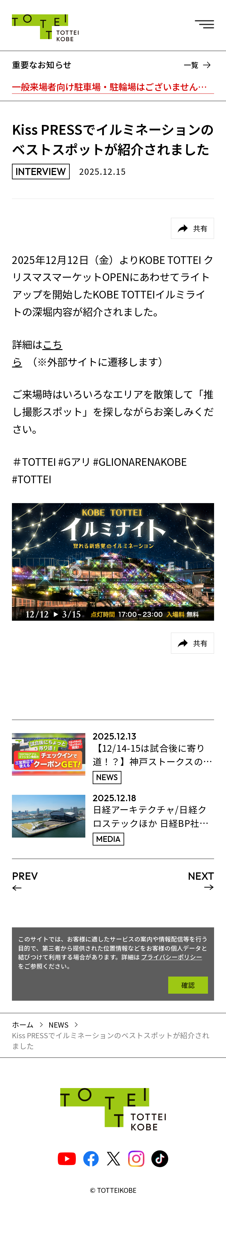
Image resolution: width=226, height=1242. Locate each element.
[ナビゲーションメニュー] (206, 23)
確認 (188, 985)
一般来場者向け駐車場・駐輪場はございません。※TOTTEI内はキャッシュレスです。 (113, 86)
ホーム (23, 1024)
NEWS (59, 1024)
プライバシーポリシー (171, 956)
